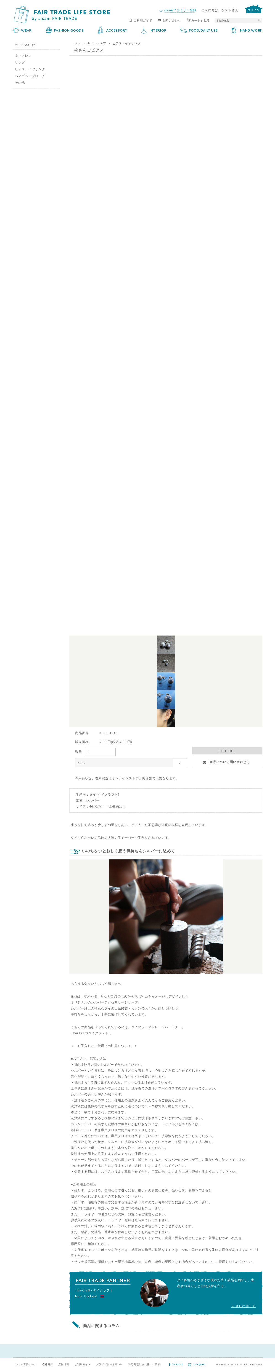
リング (20, 62)
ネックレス (23, 55)
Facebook (176, 1364)
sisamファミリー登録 (180, 10)
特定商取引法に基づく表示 (144, 1364)
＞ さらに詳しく (243, 1306)
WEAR (22, 30)
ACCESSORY (112, 30)
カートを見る (198, 20)
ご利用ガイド (140, 20)
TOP (77, 43)
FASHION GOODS (65, 30)
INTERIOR (154, 30)
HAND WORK (247, 30)
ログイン (253, 10)
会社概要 (47, 1364)
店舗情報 (63, 1364)
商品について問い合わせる (227, 761)
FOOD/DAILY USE (199, 30)
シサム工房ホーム (26, 1364)
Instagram (196, 1364)
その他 (20, 82)
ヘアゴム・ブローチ (30, 75)
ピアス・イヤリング (126, 43)
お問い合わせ (169, 20)
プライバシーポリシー (109, 1364)
